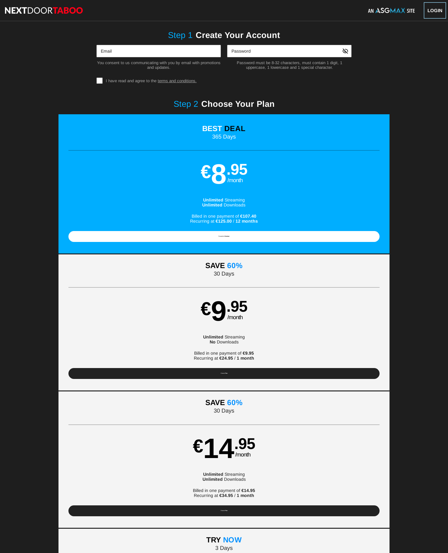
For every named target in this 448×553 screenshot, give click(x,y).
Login (434, 10)
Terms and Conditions (162, 497)
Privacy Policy (199, 497)
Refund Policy (228, 497)
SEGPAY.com (268, 513)
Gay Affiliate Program (100, 497)
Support (131, 497)
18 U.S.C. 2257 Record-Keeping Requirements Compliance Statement (306, 497)
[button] (78, 186)
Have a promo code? (380, 284)
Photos (213, 482)
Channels (236, 482)
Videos (172, 482)
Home (152, 482)
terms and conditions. (177, 80)
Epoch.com (113, 513)
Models (192, 482)
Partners (293, 482)
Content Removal (348, 513)
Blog (256, 482)
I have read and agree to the (151, 81)
